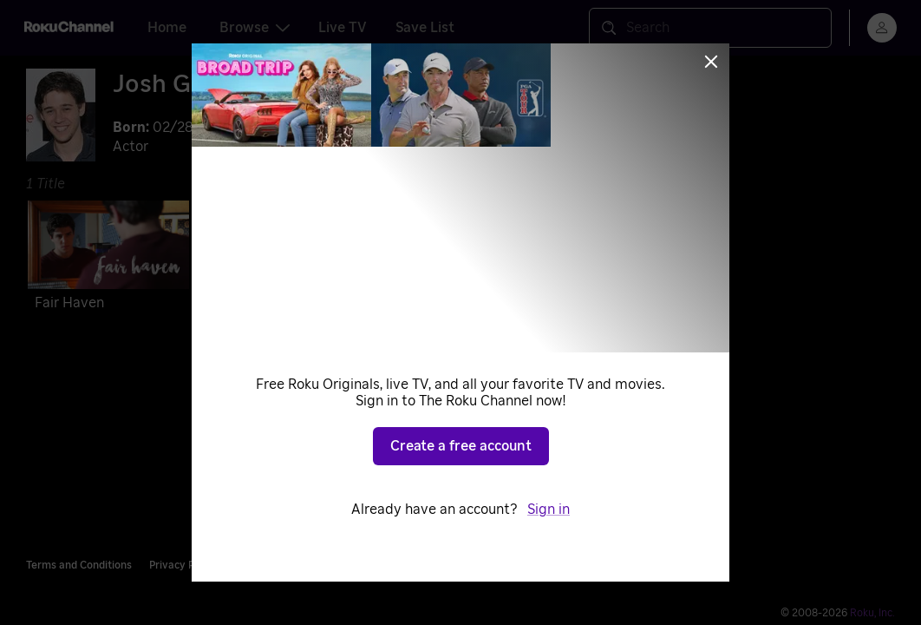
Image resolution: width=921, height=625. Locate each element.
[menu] (882, 28)
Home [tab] (166, 28)
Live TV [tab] (342, 28)
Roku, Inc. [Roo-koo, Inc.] (872, 613)
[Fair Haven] (108, 259)
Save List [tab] (424, 28)
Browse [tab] (254, 28)
